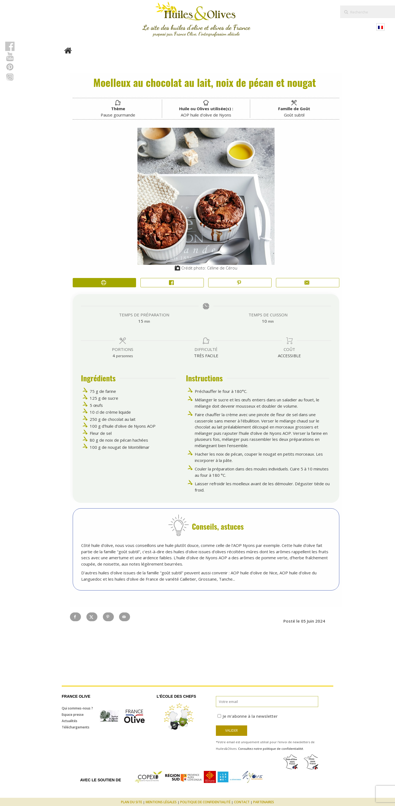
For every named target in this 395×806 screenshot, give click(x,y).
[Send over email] (124, 616)
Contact (242, 802)
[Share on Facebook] (172, 283)
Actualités (69, 721)
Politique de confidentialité (205, 802)
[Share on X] (91, 616)
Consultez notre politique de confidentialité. (271, 749)
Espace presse (73, 714)
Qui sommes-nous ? (77, 708)
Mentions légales (161, 802)
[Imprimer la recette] (104, 283)
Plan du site (131, 802)
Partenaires (263, 802)
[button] (240, 283)
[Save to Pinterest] (108, 616)
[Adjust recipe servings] (113, 355)
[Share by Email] (307, 283)
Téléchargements (75, 727)
